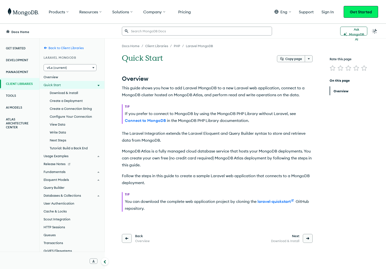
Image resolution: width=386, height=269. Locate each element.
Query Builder (54, 188)
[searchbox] (197, 31)
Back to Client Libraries (64, 48)
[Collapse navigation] (105, 261)
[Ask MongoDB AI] (353, 31)
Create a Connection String (71, 109)
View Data (57, 124)
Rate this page (341, 59)
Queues (50, 235)
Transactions (53, 243)
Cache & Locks (55, 211)
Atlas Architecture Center (17, 123)
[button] (282, 12)
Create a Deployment (66, 101)
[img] (333, 68)
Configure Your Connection (71, 116)
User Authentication (59, 203)
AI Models (14, 107)
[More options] (309, 58)
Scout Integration (57, 219)
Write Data (58, 132)
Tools (11, 95)
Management (17, 72)
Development (17, 60)
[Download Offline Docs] (93, 261)
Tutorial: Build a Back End (69, 148)
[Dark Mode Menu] (374, 31)
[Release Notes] (72, 164)
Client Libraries (19, 84)
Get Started (361, 11)
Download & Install (64, 93)
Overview (51, 77)
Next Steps (58, 140)
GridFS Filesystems (58, 251)
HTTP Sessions (54, 227)
